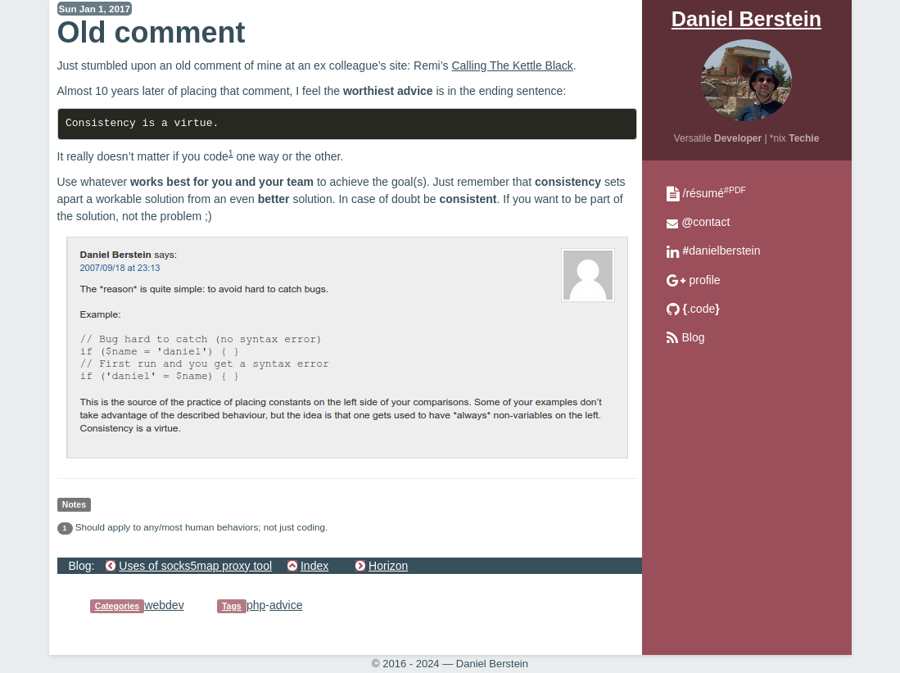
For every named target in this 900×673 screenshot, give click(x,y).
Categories (117, 606)
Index (314, 565)
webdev (163, 605)
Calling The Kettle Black (511, 65)
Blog (693, 337)
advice (285, 605)
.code (701, 308)
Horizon (388, 565)
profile (705, 280)
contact (706, 221)
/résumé (714, 193)
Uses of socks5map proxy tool (195, 565)
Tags (232, 606)
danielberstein (722, 250)
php (255, 605)
